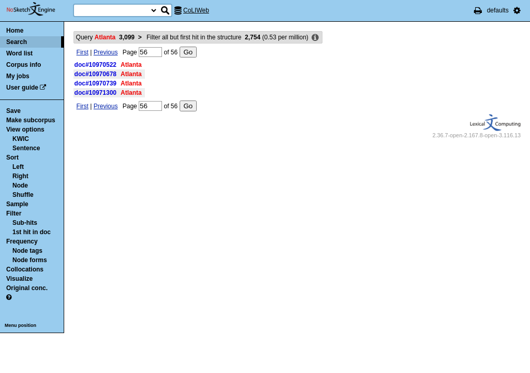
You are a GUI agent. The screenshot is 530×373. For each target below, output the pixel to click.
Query (105, 37)
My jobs (18, 76)
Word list (19, 53)
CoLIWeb (196, 10)
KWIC (20, 138)
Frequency (22, 241)
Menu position (20, 325)
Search (16, 42)
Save (13, 110)
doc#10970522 (95, 64)
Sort (12, 157)
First (83, 52)
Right (20, 176)
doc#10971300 (95, 92)
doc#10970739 (95, 83)
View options (25, 129)
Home (14, 30)
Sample (17, 204)
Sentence (26, 148)
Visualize (19, 278)
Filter (13, 213)
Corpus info (23, 64)
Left (18, 166)
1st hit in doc (31, 232)
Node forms (29, 260)
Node (20, 185)
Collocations (24, 269)
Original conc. (27, 288)
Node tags (27, 250)
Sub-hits (24, 222)
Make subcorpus (30, 120)
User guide (22, 87)
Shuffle (23, 194)
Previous (106, 52)
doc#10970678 (95, 74)
